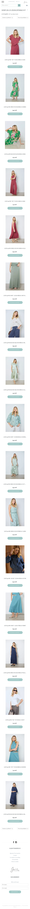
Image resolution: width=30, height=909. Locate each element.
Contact (15, 855)
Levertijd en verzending (15, 857)
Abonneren (14, 891)
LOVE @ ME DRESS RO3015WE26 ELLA (15, 248)
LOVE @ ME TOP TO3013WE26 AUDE (15, 59)
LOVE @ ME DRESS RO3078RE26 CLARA (15, 531)
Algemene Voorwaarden (15, 853)
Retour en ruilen (15, 861)
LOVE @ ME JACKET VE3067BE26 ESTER (15, 578)
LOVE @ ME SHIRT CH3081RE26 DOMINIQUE (15, 437)
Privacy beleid (15, 859)
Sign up (17, 1)
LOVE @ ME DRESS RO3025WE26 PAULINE (15, 672)
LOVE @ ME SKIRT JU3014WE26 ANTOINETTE (15, 295)
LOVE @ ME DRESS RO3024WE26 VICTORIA (15, 484)
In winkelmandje (15, 66)
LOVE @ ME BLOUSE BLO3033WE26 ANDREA (15, 342)
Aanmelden (11, 1)
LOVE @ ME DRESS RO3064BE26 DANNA (15, 107)
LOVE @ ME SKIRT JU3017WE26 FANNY (15, 625)
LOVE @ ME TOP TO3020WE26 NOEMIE (15, 767)
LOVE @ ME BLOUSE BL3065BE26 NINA (15, 154)
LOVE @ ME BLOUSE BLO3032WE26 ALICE (15, 389)
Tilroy (15, 907)
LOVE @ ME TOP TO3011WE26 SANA (15, 201)
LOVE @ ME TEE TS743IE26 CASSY (15, 720)
